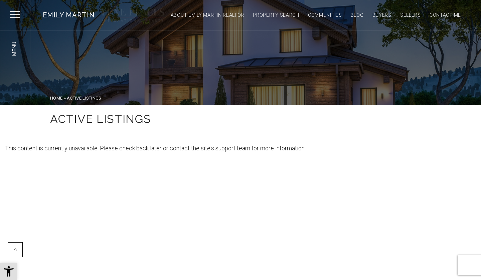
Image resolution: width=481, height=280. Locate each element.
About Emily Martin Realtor (208, 15)
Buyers (381, 15)
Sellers (410, 15)
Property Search (276, 15)
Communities (325, 15)
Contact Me (445, 15)
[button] (8, 271)
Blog (357, 15)
